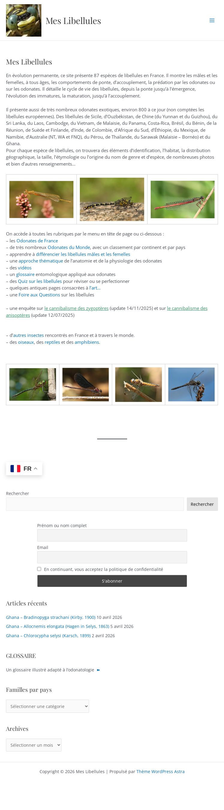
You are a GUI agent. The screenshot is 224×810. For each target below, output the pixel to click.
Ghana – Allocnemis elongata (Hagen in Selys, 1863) (57, 626)
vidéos (24, 268)
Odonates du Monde (69, 247)
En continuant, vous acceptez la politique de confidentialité (100, 569)
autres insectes (28, 335)
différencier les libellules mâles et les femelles (83, 254)
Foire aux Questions (39, 295)
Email (42, 547)
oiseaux (26, 342)
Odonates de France (37, 241)
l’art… (95, 288)
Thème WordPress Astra (160, 771)
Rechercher (17, 493)
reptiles (52, 342)
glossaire (25, 274)
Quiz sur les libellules (40, 281)
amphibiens (87, 342)
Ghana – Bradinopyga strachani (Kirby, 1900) (50, 617)
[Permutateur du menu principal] (212, 20)
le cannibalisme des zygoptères (76, 308)
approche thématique (41, 261)
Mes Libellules (73, 20)
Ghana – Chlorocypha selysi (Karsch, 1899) (48, 635)
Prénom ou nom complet (62, 525)
